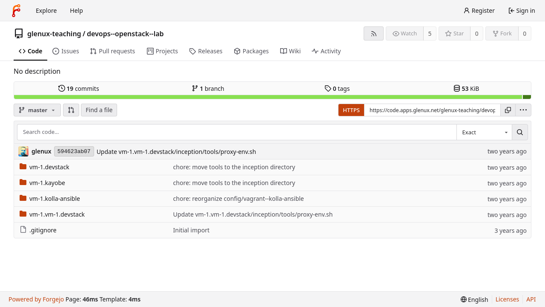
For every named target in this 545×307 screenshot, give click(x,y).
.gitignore (38, 230)
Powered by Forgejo (36, 299)
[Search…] (520, 132)
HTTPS (351, 110)
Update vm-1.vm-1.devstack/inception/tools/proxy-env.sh (176, 152)
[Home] (16, 10)
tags (337, 88)
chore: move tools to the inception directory (234, 167)
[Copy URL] (508, 110)
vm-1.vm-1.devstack (52, 214)
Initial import (191, 230)
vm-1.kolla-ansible (50, 198)
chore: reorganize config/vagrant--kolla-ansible (238, 198)
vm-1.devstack (44, 167)
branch (208, 88)
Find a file (99, 110)
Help (76, 10)
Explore (46, 10)
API (531, 299)
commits (78, 88)
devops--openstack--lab (125, 33)
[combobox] (484, 132)
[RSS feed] (374, 33)
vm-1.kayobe (42, 183)
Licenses (507, 299)
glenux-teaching (54, 33)
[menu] (523, 110)
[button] (71, 110)
